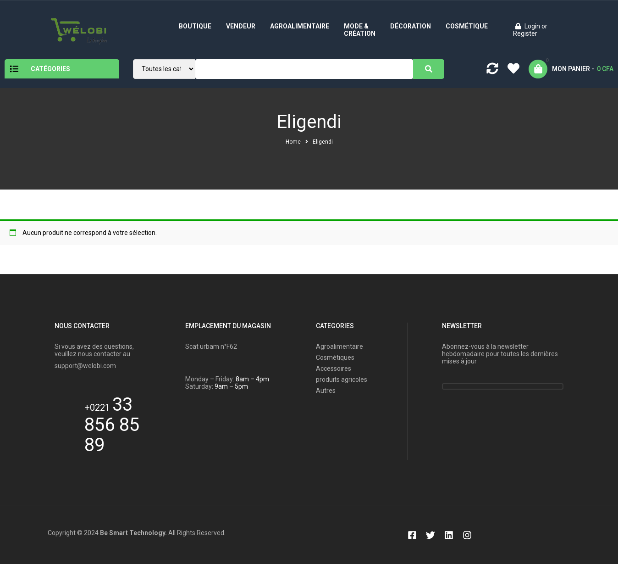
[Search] (428, 69)
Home (293, 142)
